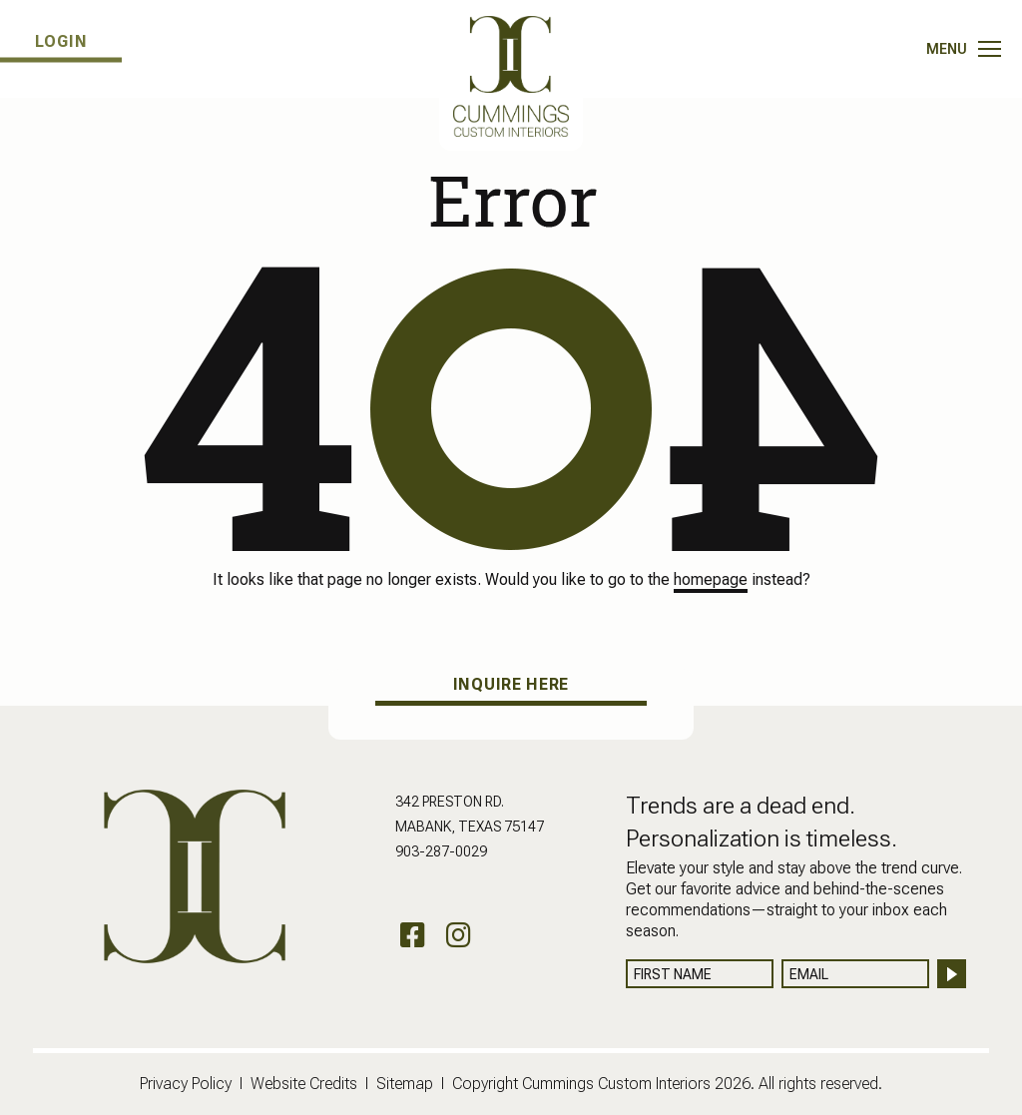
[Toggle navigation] (963, 49)
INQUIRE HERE (511, 684)
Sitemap (404, 1083)
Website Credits (304, 1083)
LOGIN (61, 41)
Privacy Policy (186, 1083)
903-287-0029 (441, 851)
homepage (711, 579)
